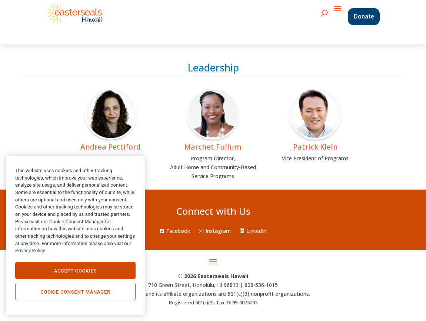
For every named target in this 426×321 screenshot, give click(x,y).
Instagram (215, 230)
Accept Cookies (75, 271)
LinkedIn (253, 230)
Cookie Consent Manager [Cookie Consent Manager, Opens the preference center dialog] (75, 292)
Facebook (175, 230)
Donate (364, 16)
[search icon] (324, 13)
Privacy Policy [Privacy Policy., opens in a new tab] (30, 250)
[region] (75, 235)
